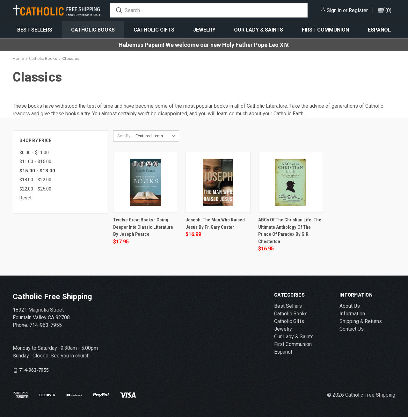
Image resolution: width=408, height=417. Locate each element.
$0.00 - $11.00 (34, 152)
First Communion (325, 30)
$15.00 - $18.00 (37, 171)
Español (379, 30)
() (388, 10)
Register (358, 10)
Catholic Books (93, 30)
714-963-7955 (33, 370)
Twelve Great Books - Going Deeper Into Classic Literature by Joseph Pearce (143, 227)
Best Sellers (34, 30)
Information (352, 314)
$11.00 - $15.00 (35, 161)
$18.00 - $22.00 (35, 180)
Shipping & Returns (360, 321)
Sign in (334, 10)
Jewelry (204, 30)
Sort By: (124, 135)
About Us (349, 306)
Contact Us (351, 329)
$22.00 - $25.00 (35, 189)
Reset (25, 198)
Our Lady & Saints (258, 30)
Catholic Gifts (154, 30)
